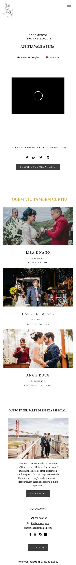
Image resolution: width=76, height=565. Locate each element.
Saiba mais (38, 493)
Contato (38, 547)
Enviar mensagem (40, 523)
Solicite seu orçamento (38, 167)
